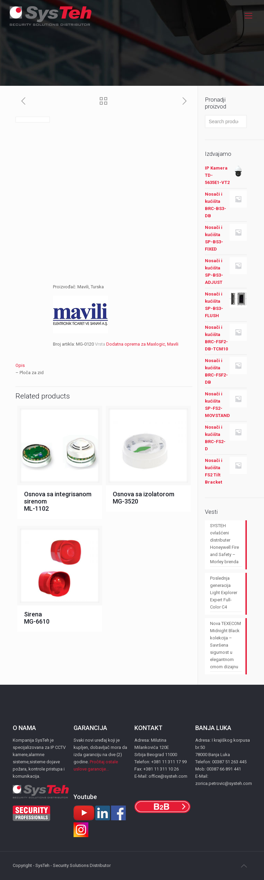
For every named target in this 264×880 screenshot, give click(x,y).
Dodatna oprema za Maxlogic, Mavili (142, 344)
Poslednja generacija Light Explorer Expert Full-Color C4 (223, 593)
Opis (20, 365)
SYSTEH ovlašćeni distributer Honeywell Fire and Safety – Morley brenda (224, 543)
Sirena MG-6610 (37, 618)
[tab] (103, 365)
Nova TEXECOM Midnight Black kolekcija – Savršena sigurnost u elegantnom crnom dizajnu (225, 645)
